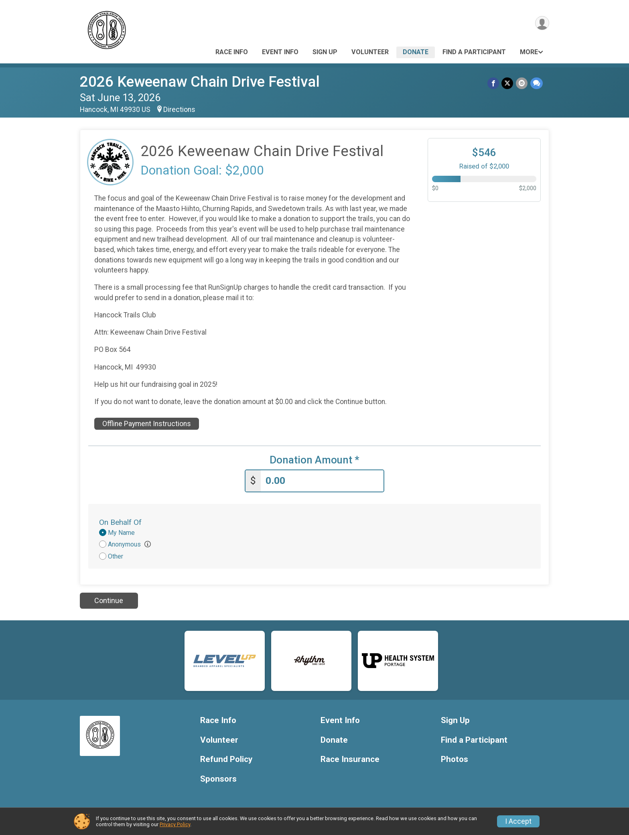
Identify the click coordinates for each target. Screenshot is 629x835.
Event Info (280, 52)
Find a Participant (474, 52)
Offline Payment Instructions (146, 424)
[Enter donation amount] (322, 480)
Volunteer (370, 52)
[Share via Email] (522, 83)
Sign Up (324, 52)
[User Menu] (541, 23)
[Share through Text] (536, 83)
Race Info (231, 52)
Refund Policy (226, 759)
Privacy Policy (175, 824)
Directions (179, 110)
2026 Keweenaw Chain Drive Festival (200, 81)
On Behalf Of (120, 522)
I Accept (518, 821)
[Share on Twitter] (508, 83)
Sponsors (218, 778)
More (529, 52)
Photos (454, 759)
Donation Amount (314, 460)
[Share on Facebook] (494, 83)
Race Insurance (350, 759)
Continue (108, 600)
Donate (415, 52)
